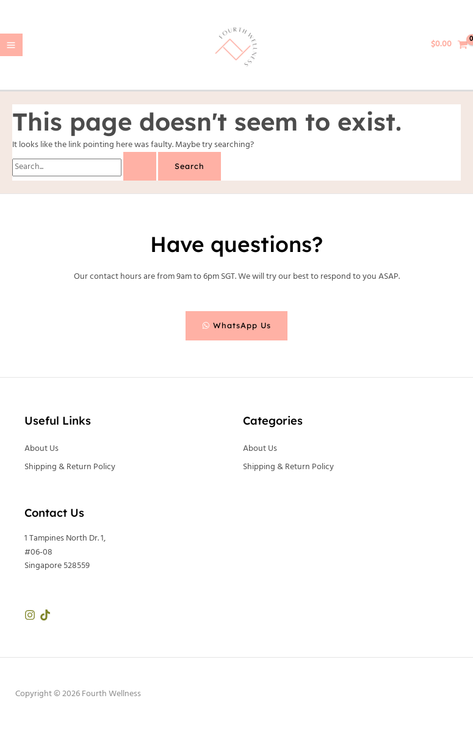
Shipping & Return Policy (69, 467)
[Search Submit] (139, 166)
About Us (41, 448)
